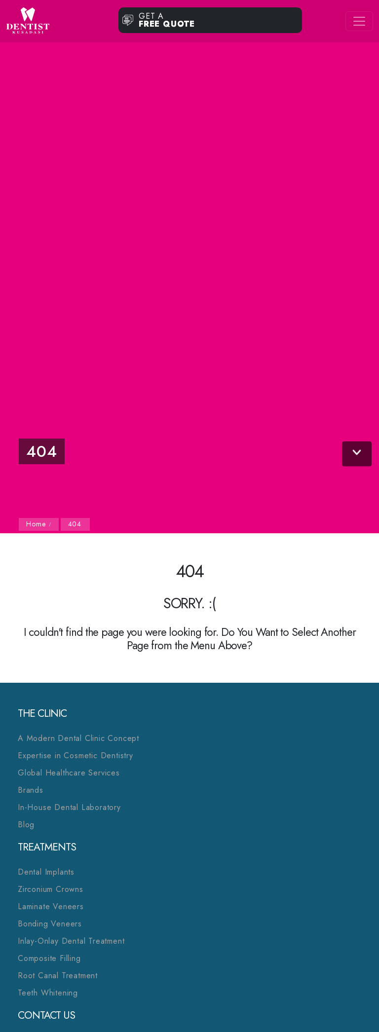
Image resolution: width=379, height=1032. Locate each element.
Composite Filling (49, 958)
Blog (26, 824)
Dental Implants (46, 872)
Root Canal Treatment (58, 975)
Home (37, 524)
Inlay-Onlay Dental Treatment (71, 941)
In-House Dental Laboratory (69, 807)
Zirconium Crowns (50, 889)
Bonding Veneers (50, 923)
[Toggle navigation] (359, 21)
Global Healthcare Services (69, 772)
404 (74, 524)
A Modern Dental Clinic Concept (78, 738)
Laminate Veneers (51, 906)
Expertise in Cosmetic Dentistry (75, 755)
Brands (30, 790)
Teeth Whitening (48, 992)
